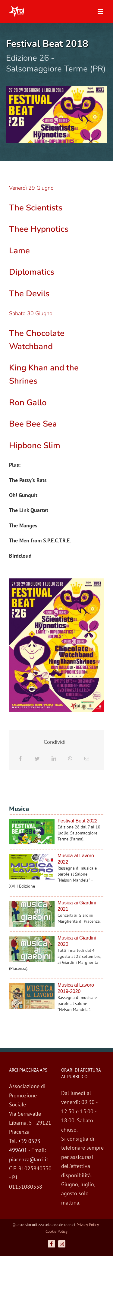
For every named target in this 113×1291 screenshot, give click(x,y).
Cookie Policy (56, 1231)
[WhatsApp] (70, 759)
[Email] (86, 759)
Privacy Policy (88, 1224)
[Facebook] (20, 759)
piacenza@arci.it (28, 1159)
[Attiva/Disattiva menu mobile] (101, 11)
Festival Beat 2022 (78, 820)
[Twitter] (37, 759)
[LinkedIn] (54, 759)
